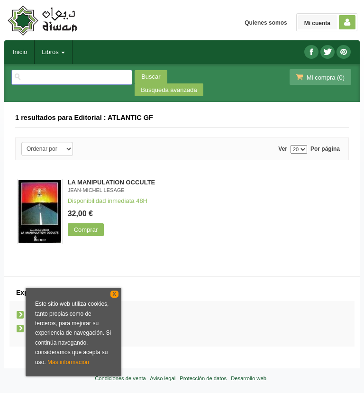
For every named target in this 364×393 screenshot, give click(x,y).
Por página (325, 149)
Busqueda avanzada (169, 89)
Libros (53, 51)
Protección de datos (203, 378)
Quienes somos (266, 22)
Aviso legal (162, 378)
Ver (282, 149)
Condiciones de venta (120, 378)
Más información (68, 362)
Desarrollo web (248, 378)
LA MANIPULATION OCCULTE (111, 182)
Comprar (86, 229)
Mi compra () (319, 77)
